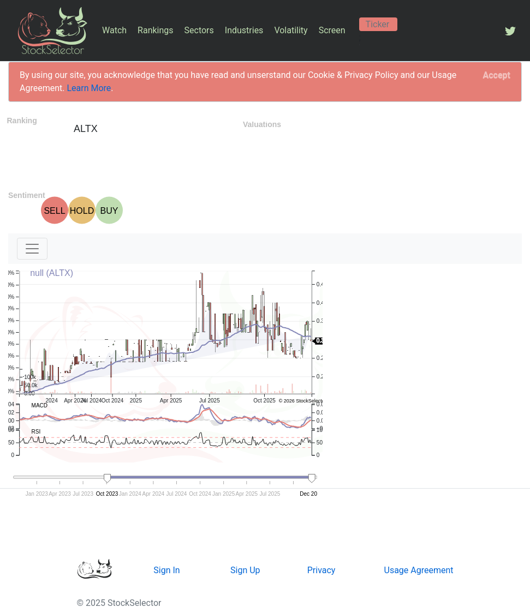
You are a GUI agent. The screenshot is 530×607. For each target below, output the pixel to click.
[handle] (107, 478)
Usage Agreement (419, 570)
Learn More (89, 88)
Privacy (321, 570)
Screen (332, 30)
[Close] (496, 75)
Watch (114, 30)
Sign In (166, 570)
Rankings (155, 30)
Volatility (290, 30)
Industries (244, 30)
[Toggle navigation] (32, 249)
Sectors (199, 30)
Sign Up (245, 570)
